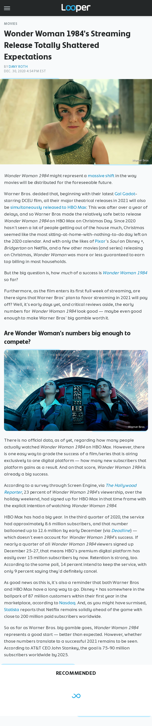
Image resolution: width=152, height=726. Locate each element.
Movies (11, 23)
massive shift (101, 176)
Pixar (100, 241)
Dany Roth (18, 66)
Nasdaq (67, 603)
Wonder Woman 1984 (125, 273)
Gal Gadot (125, 194)
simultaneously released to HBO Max (48, 207)
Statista (11, 610)
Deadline (120, 530)
